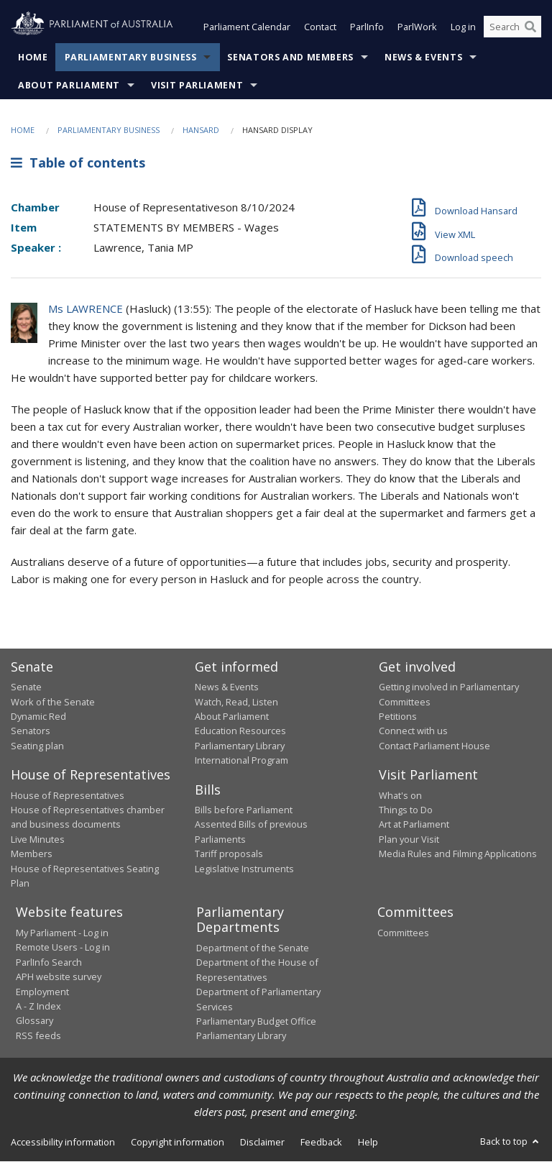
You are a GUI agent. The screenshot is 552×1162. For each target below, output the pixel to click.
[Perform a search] (530, 27)
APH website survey (58, 977)
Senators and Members (290, 57)
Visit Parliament (197, 85)
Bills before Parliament (244, 810)
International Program (241, 760)
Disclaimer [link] (262, 1141)
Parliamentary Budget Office (256, 1021)
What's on (400, 795)
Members (31, 854)
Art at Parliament (414, 824)
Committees (403, 932)
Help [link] (368, 1141)
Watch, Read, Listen (236, 701)
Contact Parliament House (434, 745)
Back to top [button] (510, 1141)
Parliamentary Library (240, 745)
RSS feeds (38, 1035)
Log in (463, 27)
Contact (320, 27)
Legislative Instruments (244, 868)
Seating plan (37, 745)
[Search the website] (512, 27)
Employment (42, 991)
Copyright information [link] (177, 1141)
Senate (26, 687)
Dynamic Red (38, 716)
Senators (30, 731)
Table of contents (78, 163)
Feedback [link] (321, 1141)
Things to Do (406, 810)
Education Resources (240, 731)
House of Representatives (67, 795)
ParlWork (417, 27)
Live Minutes (38, 839)
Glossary (34, 1021)
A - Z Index (38, 1005)
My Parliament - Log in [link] (62, 932)
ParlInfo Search (49, 962)
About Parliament (69, 85)
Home (33, 57)
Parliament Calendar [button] (246, 27)
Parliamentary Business (131, 57)
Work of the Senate (53, 701)
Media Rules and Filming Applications (458, 854)
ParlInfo (367, 27)
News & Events (423, 57)
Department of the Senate (252, 947)
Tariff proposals (229, 854)
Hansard (201, 129)
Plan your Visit (409, 839)
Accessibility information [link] (63, 1141)
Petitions (398, 716)
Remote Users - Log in (63, 947)
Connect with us (413, 731)
